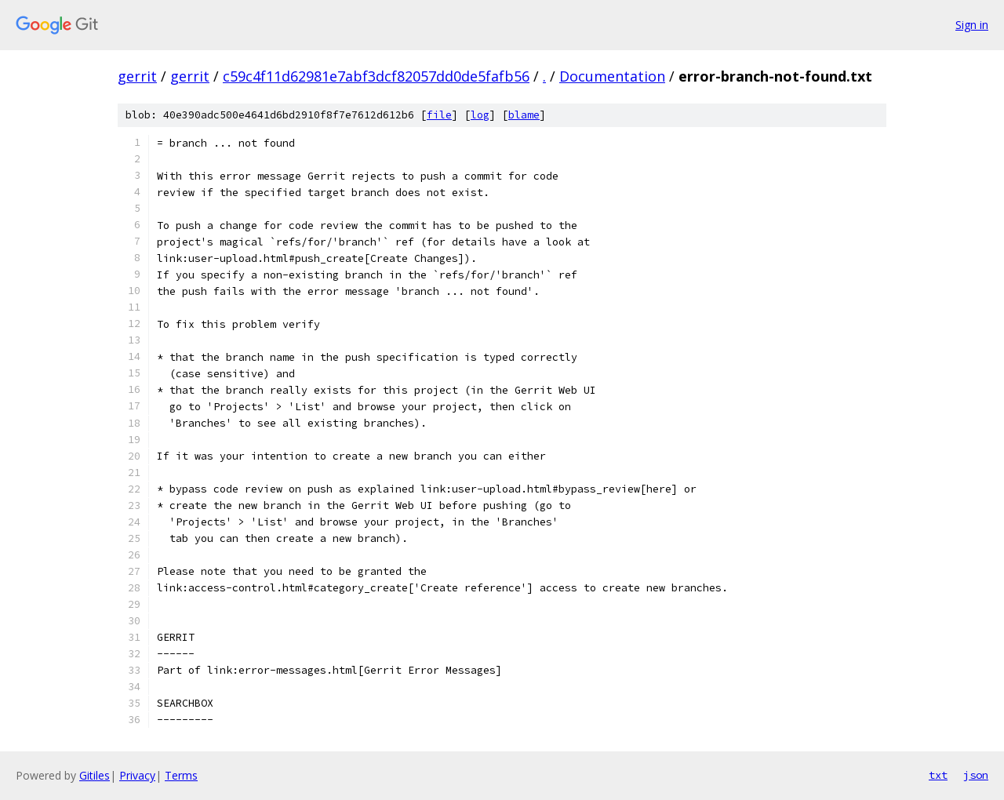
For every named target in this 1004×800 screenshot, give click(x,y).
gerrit (137, 76)
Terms (181, 775)
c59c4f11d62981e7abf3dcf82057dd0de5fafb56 (376, 76)
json (975, 775)
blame (524, 115)
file (439, 115)
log (480, 115)
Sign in (971, 24)
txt (938, 775)
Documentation (612, 76)
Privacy (137, 775)
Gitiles (94, 775)
